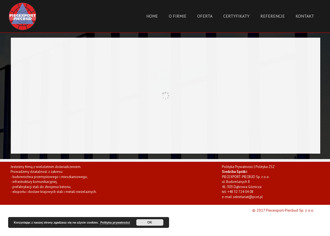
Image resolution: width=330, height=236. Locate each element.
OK (149, 222)
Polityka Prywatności (237, 166)
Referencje (272, 16)
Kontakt (305, 16)
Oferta (204, 16)
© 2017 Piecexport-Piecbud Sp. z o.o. (283, 210)
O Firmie (177, 16)
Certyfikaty (236, 16)
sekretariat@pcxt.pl (248, 197)
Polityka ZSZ (265, 166)
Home (152, 16)
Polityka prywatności (114, 222)
